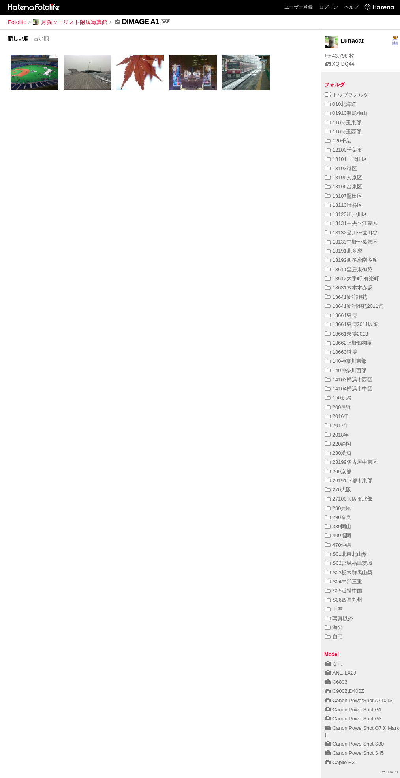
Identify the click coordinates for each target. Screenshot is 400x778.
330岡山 (338, 526)
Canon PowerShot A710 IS (358, 700)
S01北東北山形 (346, 554)
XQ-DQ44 (339, 64)
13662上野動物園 (348, 343)
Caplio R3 (340, 762)
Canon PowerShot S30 (354, 744)
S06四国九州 (343, 600)
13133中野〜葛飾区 (351, 242)
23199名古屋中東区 (351, 462)
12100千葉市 (343, 150)
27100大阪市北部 (348, 499)
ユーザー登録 (298, 7)
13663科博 (341, 352)
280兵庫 (338, 508)
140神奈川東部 (345, 361)
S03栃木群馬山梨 (348, 573)
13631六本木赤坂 (348, 288)
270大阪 (338, 490)
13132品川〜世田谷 (351, 233)
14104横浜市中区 (348, 389)
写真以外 (339, 618)
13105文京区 (343, 177)
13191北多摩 (343, 251)
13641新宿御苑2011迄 (354, 306)
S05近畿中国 (343, 591)
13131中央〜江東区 (351, 223)
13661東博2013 (346, 334)
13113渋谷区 (343, 205)
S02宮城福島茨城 (348, 563)
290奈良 (338, 517)
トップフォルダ (346, 95)
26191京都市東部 (348, 481)
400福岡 (338, 535)
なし (334, 664)
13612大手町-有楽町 (352, 278)
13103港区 (341, 168)
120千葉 (338, 141)
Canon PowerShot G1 (353, 709)
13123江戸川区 (346, 214)
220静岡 (338, 444)
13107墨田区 (343, 196)
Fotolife (17, 22)
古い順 (41, 38)
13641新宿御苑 (346, 297)
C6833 (336, 682)
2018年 (337, 435)
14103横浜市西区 (348, 379)
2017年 (337, 425)
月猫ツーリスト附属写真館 (70, 22)
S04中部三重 (343, 582)
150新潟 (338, 398)
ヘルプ (351, 7)
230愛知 (338, 453)
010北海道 (340, 104)
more (390, 771)
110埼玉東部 (343, 123)
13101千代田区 (346, 159)
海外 (334, 627)
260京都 (338, 471)
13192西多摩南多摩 (351, 260)
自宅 (334, 636)
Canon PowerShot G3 (353, 719)
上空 (334, 609)
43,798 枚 (339, 56)
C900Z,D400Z (344, 691)
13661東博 (341, 315)
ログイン (328, 7)
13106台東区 (343, 186)
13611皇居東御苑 (348, 269)
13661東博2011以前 (351, 324)
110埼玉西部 (343, 132)
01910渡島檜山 (346, 113)
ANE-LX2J (340, 673)
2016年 (337, 416)
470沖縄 (338, 545)
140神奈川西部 (345, 370)
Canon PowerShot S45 (354, 753)
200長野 (338, 407)
